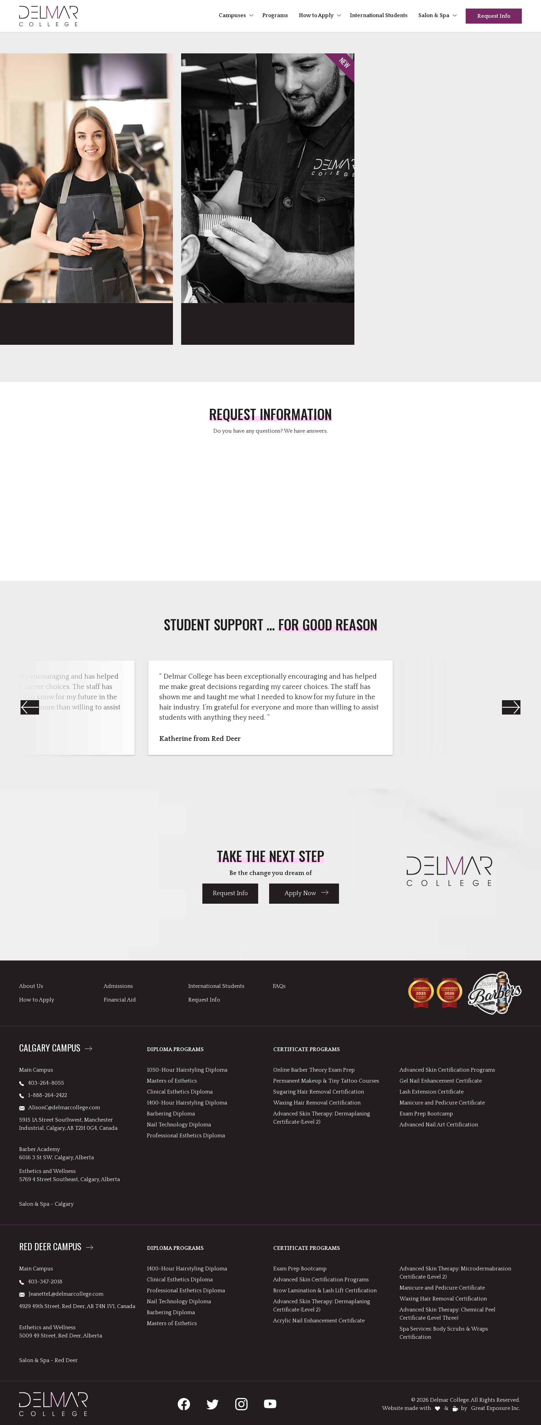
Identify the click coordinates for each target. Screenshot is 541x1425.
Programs (275, 15)
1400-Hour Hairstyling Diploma (187, 1103)
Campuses (232, 15)
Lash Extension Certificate (432, 1092)
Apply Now (300, 893)
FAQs (279, 986)
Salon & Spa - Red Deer (48, 1360)
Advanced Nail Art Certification (439, 1125)
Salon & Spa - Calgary (46, 1204)
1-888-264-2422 (43, 1095)
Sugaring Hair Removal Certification (318, 1092)
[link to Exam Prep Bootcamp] (86, 196)
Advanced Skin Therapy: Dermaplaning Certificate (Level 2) (321, 1118)
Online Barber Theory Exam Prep (314, 1070)
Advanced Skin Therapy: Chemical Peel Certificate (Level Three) (447, 1314)
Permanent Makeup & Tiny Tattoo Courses (326, 1081)
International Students (378, 15)
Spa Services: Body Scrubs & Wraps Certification (444, 1333)
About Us (31, 986)
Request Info (493, 16)
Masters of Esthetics (172, 1081)
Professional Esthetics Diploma (186, 1136)
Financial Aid (120, 1000)
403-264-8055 (41, 1083)
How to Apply (316, 15)
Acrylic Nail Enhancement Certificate (319, 1321)
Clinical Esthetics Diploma (180, 1092)
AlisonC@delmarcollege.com (59, 1107)
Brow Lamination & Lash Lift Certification (325, 1290)
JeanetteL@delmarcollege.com (61, 1294)
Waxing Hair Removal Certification (317, 1103)
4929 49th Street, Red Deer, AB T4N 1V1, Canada (77, 1306)
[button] (511, 707)
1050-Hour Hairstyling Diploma (187, 1070)
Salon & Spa (433, 15)
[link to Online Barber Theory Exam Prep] (267, 196)
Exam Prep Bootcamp (426, 1114)
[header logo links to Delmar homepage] (48, 16)
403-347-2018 (40, 1282)
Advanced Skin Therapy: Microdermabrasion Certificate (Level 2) (455, 1273)
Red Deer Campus (50, 1247)
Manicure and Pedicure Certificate (442, 1103)
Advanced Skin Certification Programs (447, 1070)
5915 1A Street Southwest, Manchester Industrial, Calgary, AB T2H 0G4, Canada (68, 1124)
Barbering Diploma (171, 1114)
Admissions (118, 986)
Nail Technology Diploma (179, 1125)
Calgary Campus (49, 1048)
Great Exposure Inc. (495, 1408)
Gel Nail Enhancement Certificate (441, 1081)
